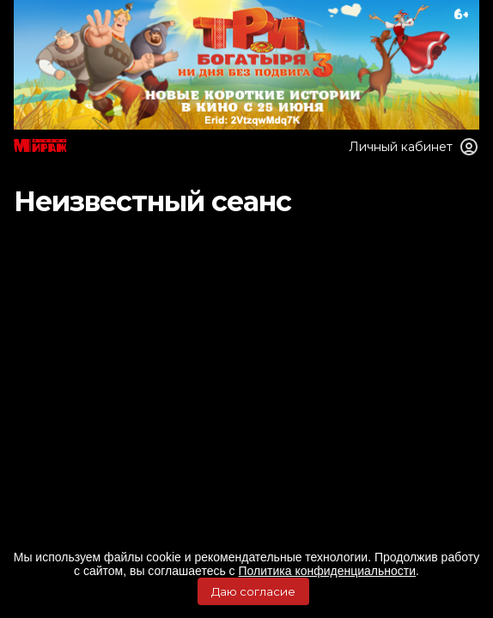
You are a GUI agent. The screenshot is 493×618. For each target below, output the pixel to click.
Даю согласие (253, 591)
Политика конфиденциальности (328, 571)
